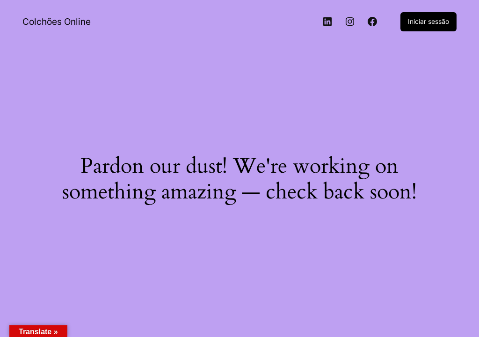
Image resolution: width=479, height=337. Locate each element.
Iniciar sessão (428, 21)
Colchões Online (56, 21)
